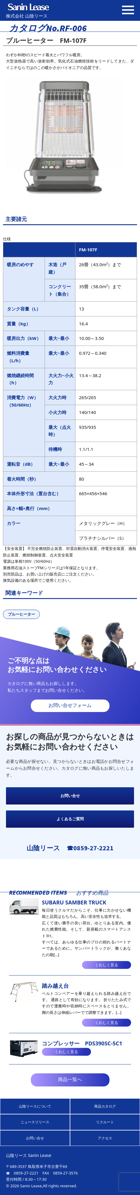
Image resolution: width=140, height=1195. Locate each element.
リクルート (105, 1122)
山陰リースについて (35, 1106)
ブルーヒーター (21, 614)
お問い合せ (70, 795)
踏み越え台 (55, 985)
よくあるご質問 (70, 819)
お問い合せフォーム (70, 705)
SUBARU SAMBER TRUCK (74, 902)
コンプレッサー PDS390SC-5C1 (82, 1043)
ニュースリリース (35, 1122)
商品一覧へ (70, 1079)
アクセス (105, 1138)
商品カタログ (105, 1106)
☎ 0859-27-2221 (22, 1173)
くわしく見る (106, 965)
